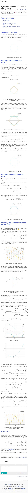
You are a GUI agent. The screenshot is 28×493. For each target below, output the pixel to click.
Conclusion (5, 27)
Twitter (20, 457)
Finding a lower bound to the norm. (9, 23)
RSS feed (17, 486)
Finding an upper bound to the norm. (9, 24)
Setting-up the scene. (7, 21)
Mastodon (24, 457)
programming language (17, 489)
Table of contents (7, 18)
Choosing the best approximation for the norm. (11, 26)
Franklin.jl (23, 488)
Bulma (10, 488)
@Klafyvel (7, 489)
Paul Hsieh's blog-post (10, 449)
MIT (12, 491)
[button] (26, 1)
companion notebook (20, 453)
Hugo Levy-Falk (8, 484)
